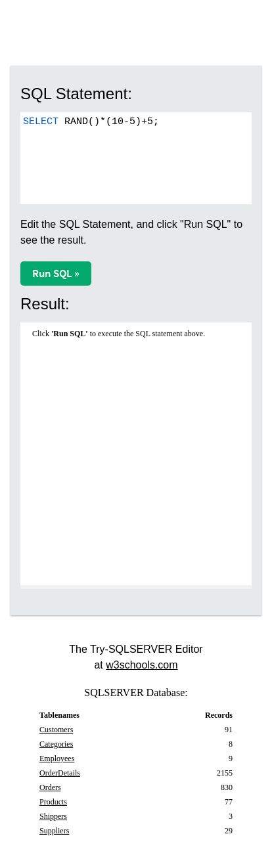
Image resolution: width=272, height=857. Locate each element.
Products (53, 801)
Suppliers (54, 830)
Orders (50, 787)
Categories (56, 744)
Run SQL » (55, 273)
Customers (56, 729)
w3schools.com (141, 664)
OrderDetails (59, 773)
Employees (56, 758)
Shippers (53, 816)
